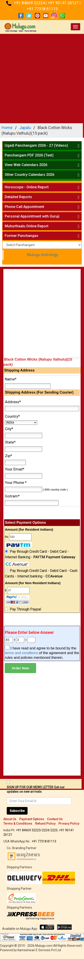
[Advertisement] (42, 78)
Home (7, 127)
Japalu (25, 127)
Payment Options (31, 819)
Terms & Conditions (17, 823)
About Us (9, 819)
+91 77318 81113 (42, 8)
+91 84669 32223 (28, 830)
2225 (54, 830)
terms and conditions (21, 653)
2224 (45, 830)
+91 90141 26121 (64, 2)
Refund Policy (45, 823)
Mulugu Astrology (42, 255)
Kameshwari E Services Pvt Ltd (39, 950)
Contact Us (55, 819)
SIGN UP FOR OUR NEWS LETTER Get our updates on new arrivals (36, 789)
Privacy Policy (68, 823)
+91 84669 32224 (30, 2)
